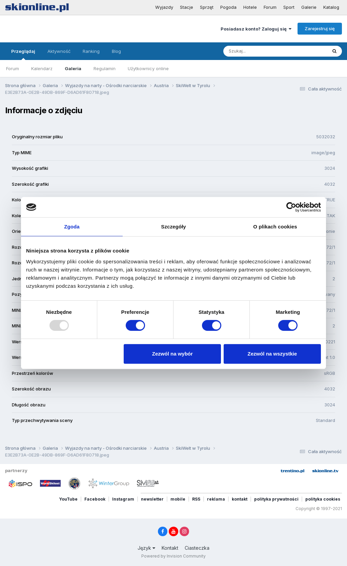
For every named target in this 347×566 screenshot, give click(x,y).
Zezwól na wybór (172, 354)
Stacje (186, 7)
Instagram (123, 499)
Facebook (94, 499)
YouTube (68, 499)
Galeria (73, 68)
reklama (216, 499)
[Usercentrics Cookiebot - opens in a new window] (291, 207)
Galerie (309, 7)
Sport (288, 7)
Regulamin (105, 68)
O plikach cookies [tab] (275, 226)
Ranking (91, 51)
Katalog (331, 7)
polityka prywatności (276, 499)
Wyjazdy (164, 7)
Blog (116, 51)
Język (146, 548)
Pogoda (228, 7)
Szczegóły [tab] (173, 226)
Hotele (250, 7)
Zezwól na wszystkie (272, 354)
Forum (270, 7)
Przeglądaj (23, 54)
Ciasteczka (197, 548)
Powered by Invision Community (173, 556)
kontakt (239, 499)
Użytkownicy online (148, 68)
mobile (177, 499)
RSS (196, 499)
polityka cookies (322, 499)
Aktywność (58, 51)
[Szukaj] (258, 51)
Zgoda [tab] (72, 226)
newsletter (152, 499)
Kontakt (170, 548)
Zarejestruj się (320, 28)
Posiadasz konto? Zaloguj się (256, 29)
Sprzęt (206, 7)
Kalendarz (42, 68)
